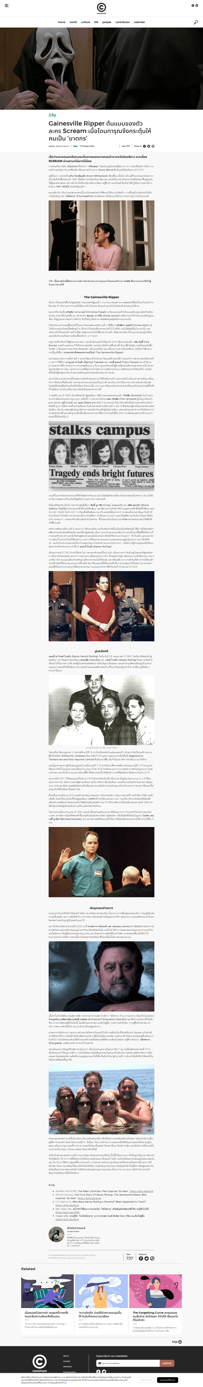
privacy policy (69, 1372)
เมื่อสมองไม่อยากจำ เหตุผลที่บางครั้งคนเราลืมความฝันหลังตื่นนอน (46, 1314)
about (66, 1356)
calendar (139, 22)
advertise (67, 1366)
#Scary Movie (88, 1255)
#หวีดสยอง (81, 1258)
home (61, 22)
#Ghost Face (74, 1255)
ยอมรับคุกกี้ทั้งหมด (167, 1380)
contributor (122, 22)
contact (66, 1361)
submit (167, 1363)
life (96, 22)
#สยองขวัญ (71, 1258)
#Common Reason (58, 1255)
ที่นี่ (65, 1382)
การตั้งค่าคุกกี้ (145, 1380)
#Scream (53, 1258)
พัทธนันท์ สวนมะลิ (62, 146)
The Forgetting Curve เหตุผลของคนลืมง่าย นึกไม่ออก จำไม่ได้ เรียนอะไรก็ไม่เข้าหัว (154, 1316)
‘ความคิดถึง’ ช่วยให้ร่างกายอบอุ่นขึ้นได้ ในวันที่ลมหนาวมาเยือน (101, 1314)
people (106, 22)
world (73, 22)
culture (85, 22)
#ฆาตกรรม (62, 1258)
